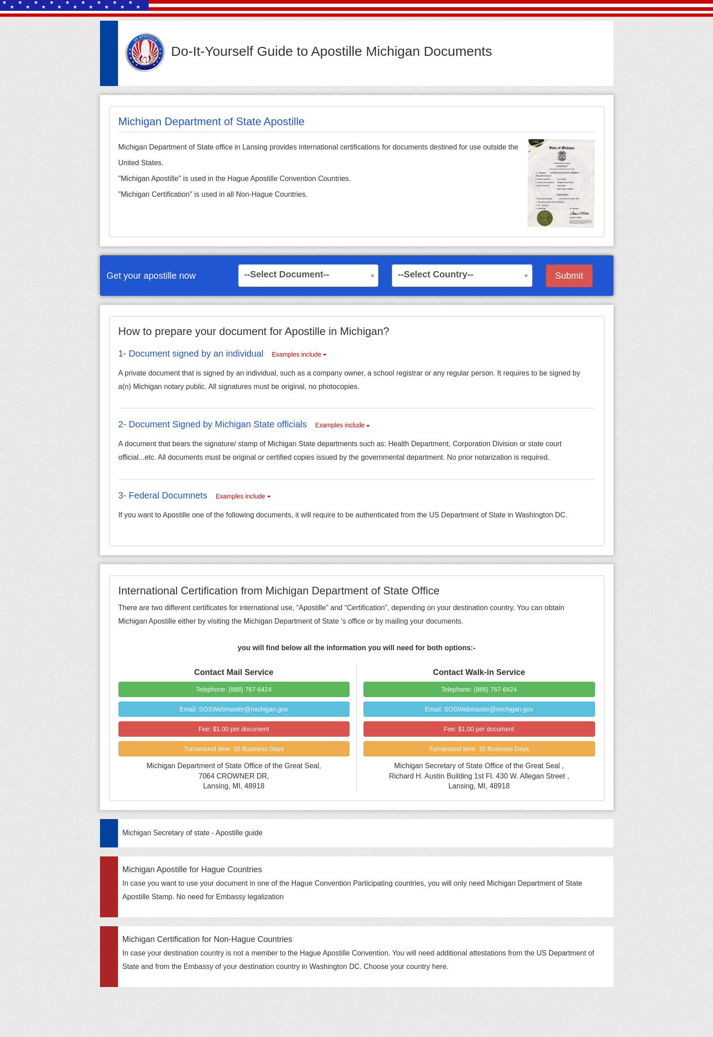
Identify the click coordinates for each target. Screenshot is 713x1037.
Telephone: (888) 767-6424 (234, 689)
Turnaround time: (234, 748)
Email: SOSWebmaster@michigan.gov (234, 709)
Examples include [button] (299, 354)
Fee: (234, 729)
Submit (569, 276)
